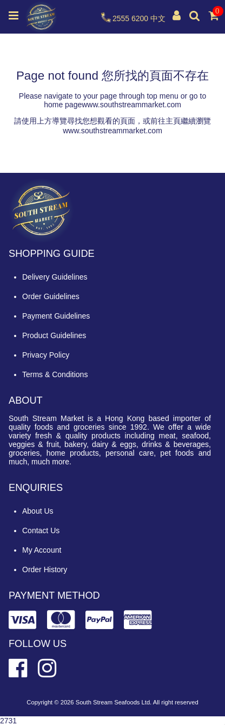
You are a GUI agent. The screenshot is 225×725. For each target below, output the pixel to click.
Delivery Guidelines (55, 277)
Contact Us (40, 530)
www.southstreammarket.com (131, 104)
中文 (158, 18)
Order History (44, 569)
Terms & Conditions (55, 374)
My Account (41, 550)
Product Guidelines (54, 335)
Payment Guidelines (56, 316)
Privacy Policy (45, 355)
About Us (38, 511)
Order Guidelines (51, 296)
